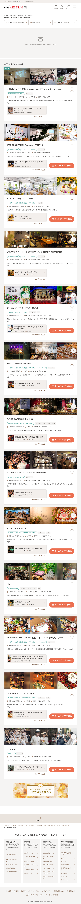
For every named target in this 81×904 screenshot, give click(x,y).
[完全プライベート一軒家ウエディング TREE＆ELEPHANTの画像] (40, 239)
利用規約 (16, 891)
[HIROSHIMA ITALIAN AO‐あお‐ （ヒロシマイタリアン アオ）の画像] (40, 625)
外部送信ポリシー (47, 891)
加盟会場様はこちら (59, 891)
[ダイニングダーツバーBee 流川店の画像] (40, 295)
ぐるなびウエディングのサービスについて (35, 895)
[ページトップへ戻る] (40, 818)
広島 (53, 825)
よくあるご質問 (53, 895)
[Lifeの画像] (40, 571)
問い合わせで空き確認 (62, 386)
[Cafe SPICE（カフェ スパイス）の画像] (40, 680)
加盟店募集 (70, 891)
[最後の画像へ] (73, 76)
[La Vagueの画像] (40, 736)
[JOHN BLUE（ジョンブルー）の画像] (40, 186)
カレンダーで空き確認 (62, 165)
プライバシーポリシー (34, 891)
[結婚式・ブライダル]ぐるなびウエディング (16, 825)
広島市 (59, 825)
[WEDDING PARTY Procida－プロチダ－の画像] (40, 132)
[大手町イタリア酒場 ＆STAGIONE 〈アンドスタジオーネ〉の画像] (40, 76)
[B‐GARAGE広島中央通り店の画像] (40, 406)
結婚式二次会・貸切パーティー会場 (40, 825)
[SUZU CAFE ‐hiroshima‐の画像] (40, 351)
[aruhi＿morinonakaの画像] (40, 515)
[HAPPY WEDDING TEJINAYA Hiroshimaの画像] (40, 460)
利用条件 (23, 891)
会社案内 (9, 891)
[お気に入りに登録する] (72, 89)
